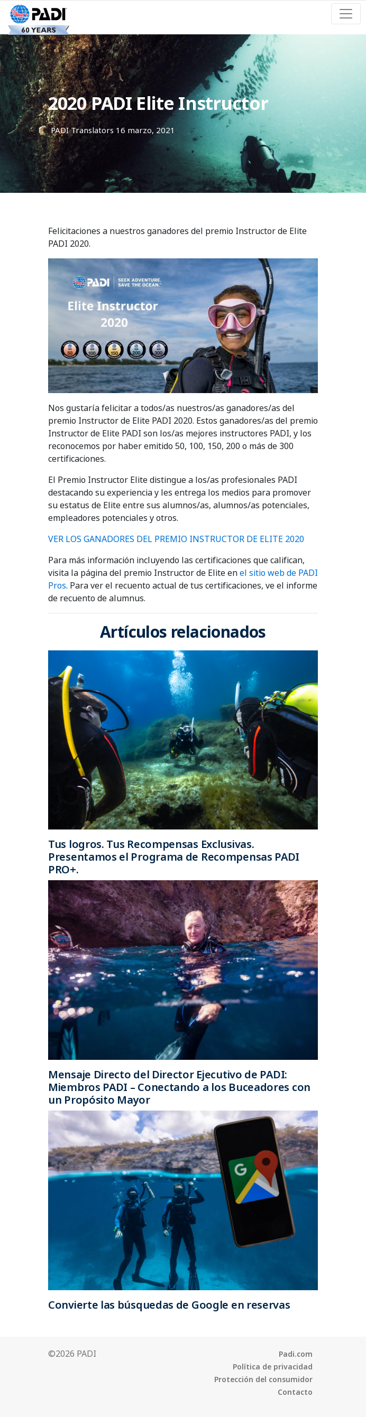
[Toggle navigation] (346, 13)
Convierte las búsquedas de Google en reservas (169, 1305)
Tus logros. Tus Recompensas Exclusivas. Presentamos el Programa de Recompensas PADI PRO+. (173, 857)
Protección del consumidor (263, 1379)
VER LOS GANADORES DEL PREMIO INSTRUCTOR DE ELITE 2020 (176, 539)
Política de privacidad (273, 1367)
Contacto (295, 1392)
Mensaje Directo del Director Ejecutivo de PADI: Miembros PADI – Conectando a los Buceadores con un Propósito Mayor (179, 1087)
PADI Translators (82, 130)
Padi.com (296, 1354)
